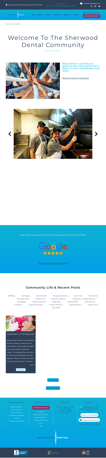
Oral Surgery (25, 296)
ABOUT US (40, 15)
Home (8, 24)
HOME (33, 15)
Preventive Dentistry (58, 299)
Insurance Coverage (36, 305)
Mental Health (42, 296)
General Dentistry (75, 305)
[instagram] (93, 424)
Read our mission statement (75, 78)
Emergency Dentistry (60, 296)
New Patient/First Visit (40, 415)
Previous (10, 133)
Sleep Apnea (56, 302)
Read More (20, 370)
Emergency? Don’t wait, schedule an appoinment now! (61, 5)
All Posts (11, 296)
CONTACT (76, 15)
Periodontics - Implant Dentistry (83, 299)
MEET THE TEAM (53, 380)
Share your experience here (53, 263)
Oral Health (56, 308)
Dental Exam (93, 296)
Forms (41, 423)
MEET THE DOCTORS (53, 388)
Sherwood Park (72, 302)
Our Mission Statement (16, 415)
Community (18, 305)
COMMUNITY (66, 15)
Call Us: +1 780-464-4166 (91, 12)
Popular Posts (93, 305)
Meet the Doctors (16, 407)
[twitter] (96, 424)
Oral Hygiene (21, 302)
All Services (41, 412)
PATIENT (48, 15)
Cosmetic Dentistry (56, 305)
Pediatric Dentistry (39, 302)
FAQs (40, 426)
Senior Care (78, 296)
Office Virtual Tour (17, 413)
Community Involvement (17, 421)
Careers (16, 418)
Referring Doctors (41, 417)
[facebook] (90, 424)
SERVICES (57, 15)
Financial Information (41, 420)
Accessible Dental (23, 299)
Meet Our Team (17, 410)
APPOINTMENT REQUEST (91, 16)
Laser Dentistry (89, 302)
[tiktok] (99, 424)
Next (96, 133)
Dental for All (40, 299)
